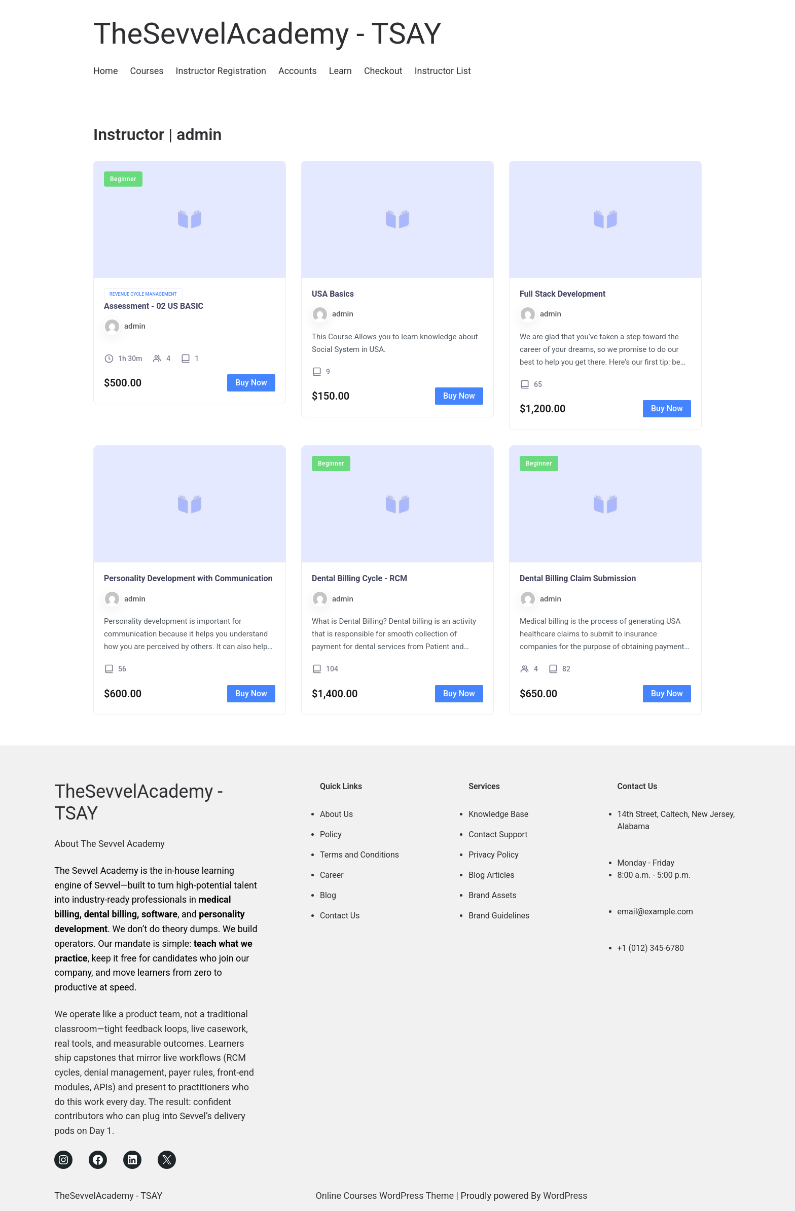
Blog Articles (491, 875)
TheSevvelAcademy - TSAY (267, 33)
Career (332, 875)
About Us (336, 814)
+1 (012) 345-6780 (651, 948)
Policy (331, 834)
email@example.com (656, 911)
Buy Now (251, 382)
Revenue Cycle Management (143, 294)
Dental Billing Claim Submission (578, 578)
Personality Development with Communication (188, 578)
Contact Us (340, 915)
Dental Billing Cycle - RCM (359, 578)
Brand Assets (492, 895)
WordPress (565, 1195)
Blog (328, 895)
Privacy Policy (493, 855)
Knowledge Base (498, 814)
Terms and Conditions (359, 855)
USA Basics (333, 294)
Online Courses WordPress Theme (384, 1195)
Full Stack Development (562, 294)
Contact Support (497, 834)
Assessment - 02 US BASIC (153, 306)
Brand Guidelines (498, 915)
